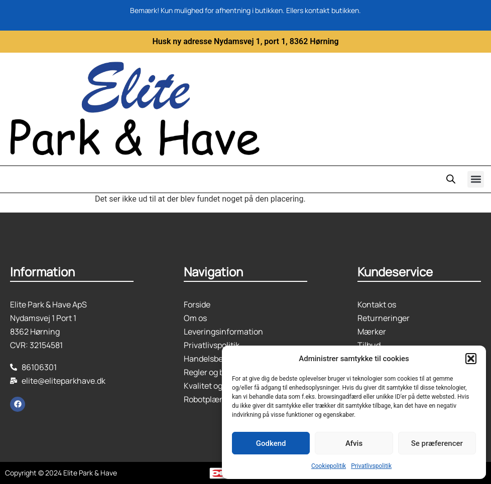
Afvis (353, 443)
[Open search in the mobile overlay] (451, 179)
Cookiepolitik (328, 465)
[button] (471, 359)
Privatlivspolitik (371, 465)
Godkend (271, 443)
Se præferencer (437, 443)
